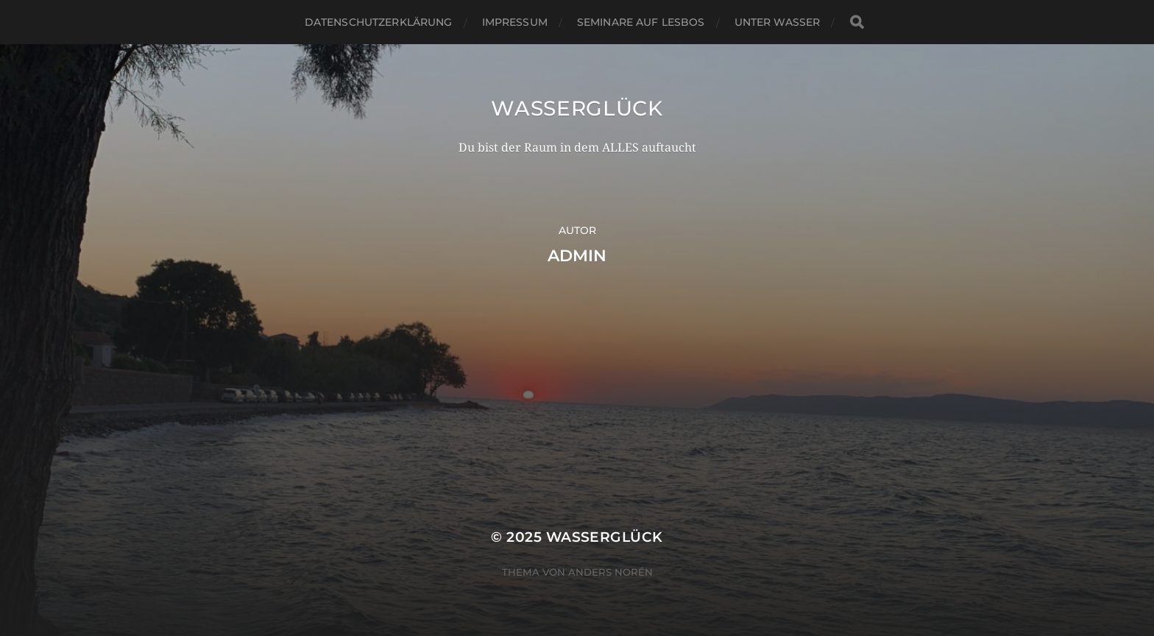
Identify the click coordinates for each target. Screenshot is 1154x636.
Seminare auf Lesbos (641, 22)
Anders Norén (610, 572)
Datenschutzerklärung (379, 22)
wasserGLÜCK (577, 108)
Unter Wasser (777, 22)
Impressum (515, 22)
